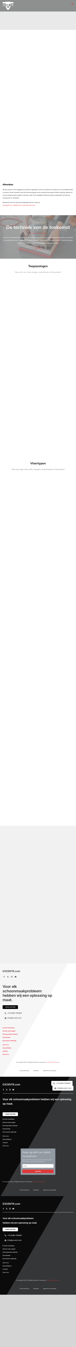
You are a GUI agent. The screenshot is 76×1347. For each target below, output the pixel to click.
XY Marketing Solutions (53, 1062)
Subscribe (38, 1171)
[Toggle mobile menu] (72, 4)
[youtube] (15, 976)
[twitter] (7, 976)
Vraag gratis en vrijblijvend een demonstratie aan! (19, 205)
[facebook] (4, 976)
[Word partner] (10, 1007)
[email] (38, 1166)
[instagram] (11, 976)
